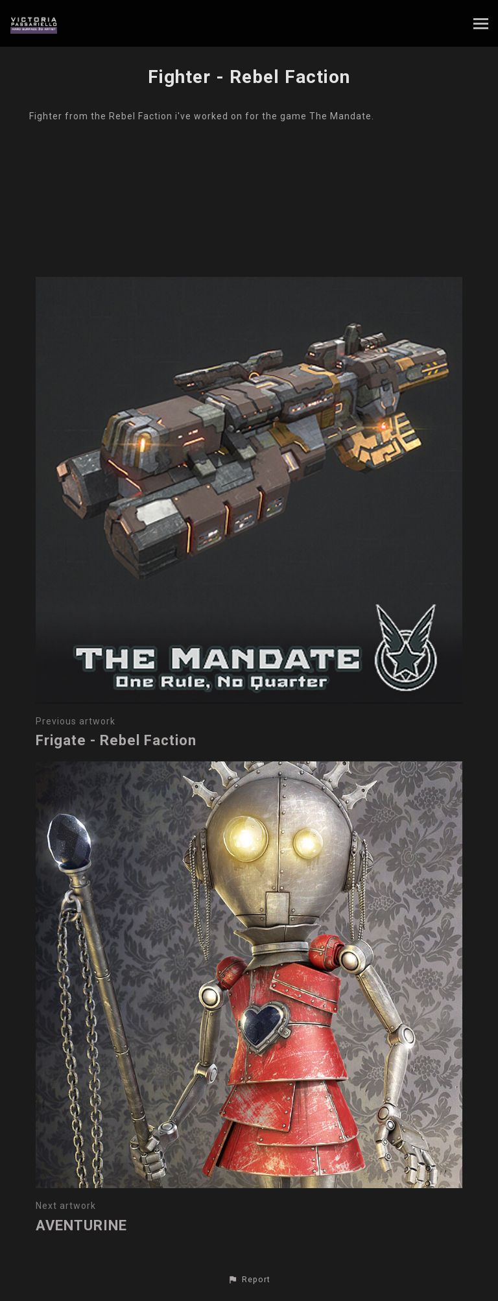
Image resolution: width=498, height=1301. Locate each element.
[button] (249, 1279)
